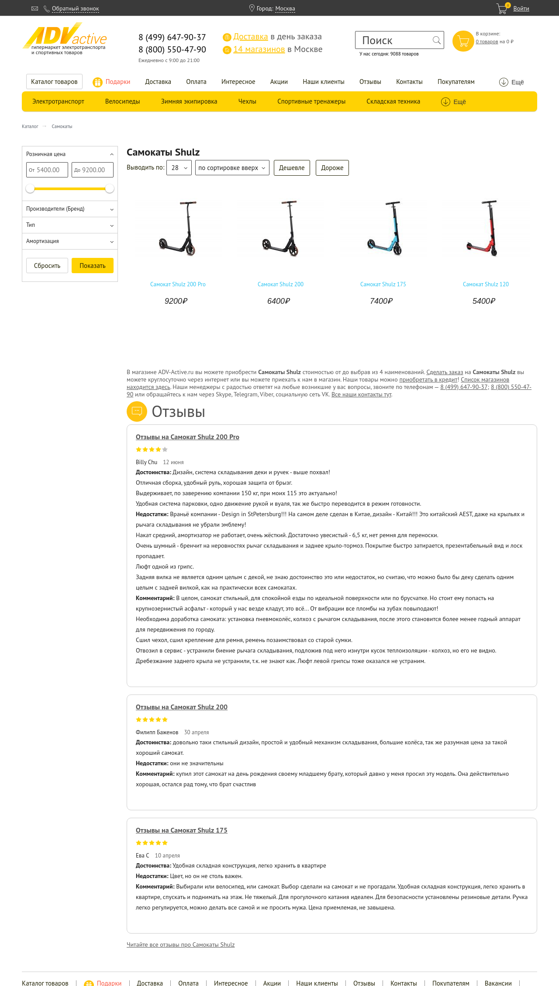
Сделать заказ (444, 372)
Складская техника (393, 101)
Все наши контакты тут (361, 394)
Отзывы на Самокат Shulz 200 (182, 706)
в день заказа (272, 36)
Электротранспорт (58, 101)
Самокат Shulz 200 (281, 284)
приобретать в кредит (428, 379)
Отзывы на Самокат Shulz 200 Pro (187, 436)
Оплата (196, 81)
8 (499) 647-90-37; (464, 387)
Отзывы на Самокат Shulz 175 (182, 830)
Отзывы (370, 81)
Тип (30, 225)
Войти (521, 8)
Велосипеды (122, 101)
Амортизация (42, 241)
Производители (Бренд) (55, 208)
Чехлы (247, 101)
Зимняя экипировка (189, 101)
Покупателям (456, 81)
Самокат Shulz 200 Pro (178, 284)
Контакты (409, 81)
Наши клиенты (324, 81)
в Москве (272, 49)
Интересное (238, 81)
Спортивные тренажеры (311, 101)
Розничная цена (46, 154)
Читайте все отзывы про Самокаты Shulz (181, 944)
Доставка (158, 81)
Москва (285, 8)
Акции (279, 81)
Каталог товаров (54, 81)
